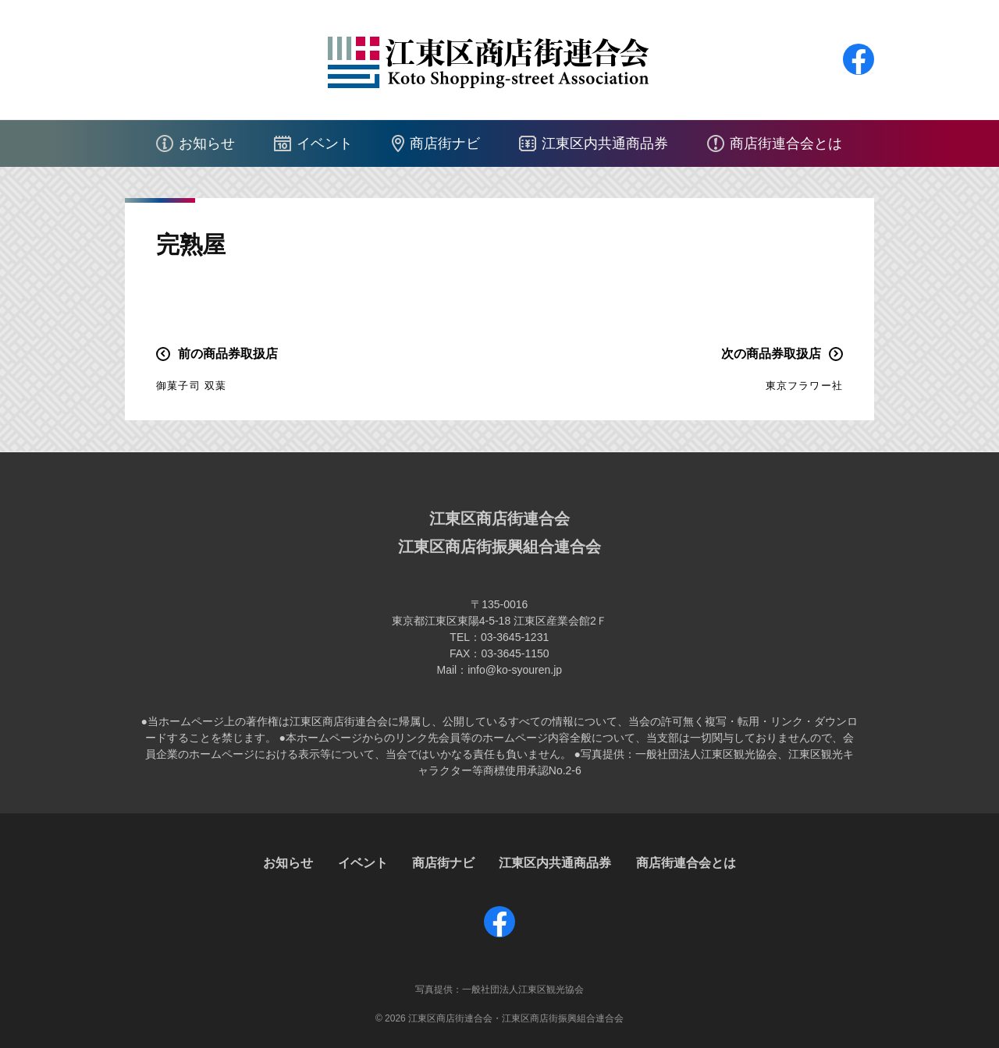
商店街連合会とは (786, 143)
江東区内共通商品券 (605, 143)
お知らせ (207, 143)
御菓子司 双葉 (191, 385)
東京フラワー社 (804, 385)
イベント (325, 143)
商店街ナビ (445, 143)
